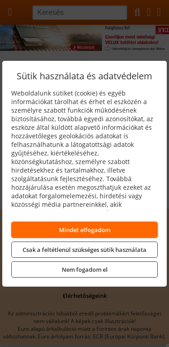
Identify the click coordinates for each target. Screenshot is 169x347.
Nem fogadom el (85, 269)
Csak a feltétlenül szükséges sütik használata (84, 250)
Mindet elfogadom (84, 230)
